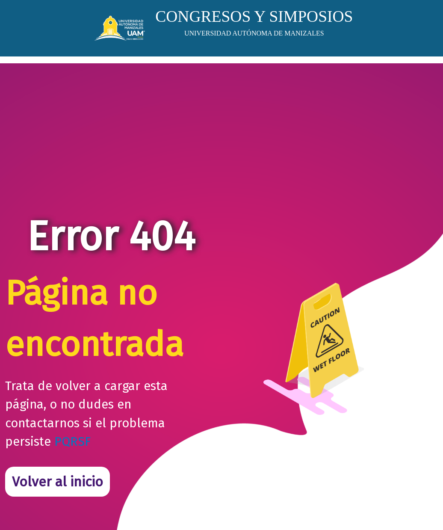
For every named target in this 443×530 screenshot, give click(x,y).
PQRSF (72, 441)
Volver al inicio (57, 482)
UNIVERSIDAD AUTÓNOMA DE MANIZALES (254, 33)
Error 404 (111, 236)
